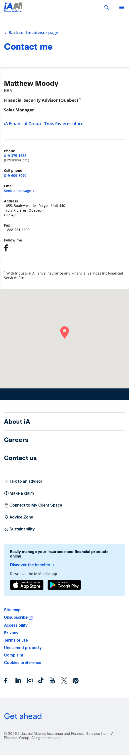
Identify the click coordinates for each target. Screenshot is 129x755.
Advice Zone (18, 517)
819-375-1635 (15, 155)
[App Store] (26, 585)
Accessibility (16, 625)
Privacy (11, 632)
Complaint (13, 655)
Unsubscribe (16, 617)
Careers (16, 439)
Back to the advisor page (31, 32)
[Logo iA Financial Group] (13, 10)
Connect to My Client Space (33, 505)
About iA (17, 421)
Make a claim (19, 493)
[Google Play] (64, 585)
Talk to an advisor (23, 481)
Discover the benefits (32, 565)
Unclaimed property (23, 647)
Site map (12, 610)
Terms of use (16, 640)
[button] (106, 7)
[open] (121, 7)
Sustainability (19, 529)
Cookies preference (22, 662)
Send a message (19, 190)
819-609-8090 (15, 175)
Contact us (20, 457)
